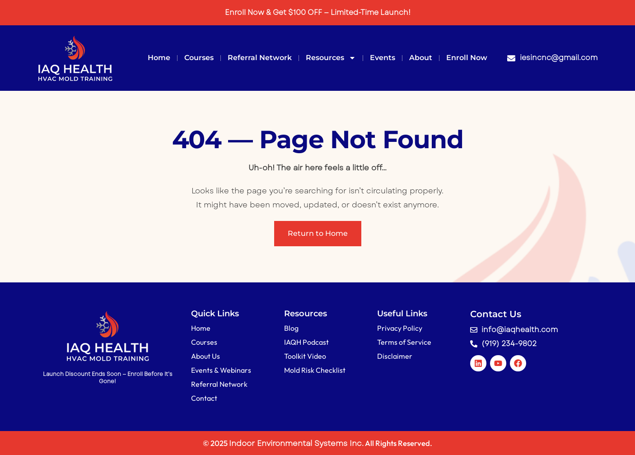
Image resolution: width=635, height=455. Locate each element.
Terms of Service (404, 342)
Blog (291, 328)
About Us (205, 356)
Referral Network (260, 57)
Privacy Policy (399, 328)
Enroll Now (466, 57)
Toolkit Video (305, 356)
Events (382, 57)
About (420, 57)
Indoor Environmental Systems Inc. (296, 443)
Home (159, 57)
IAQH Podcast (306, 342)
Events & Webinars (221, 370)
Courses (199, 57)
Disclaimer (394, 356)
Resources (331, 58)
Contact (204, 398)
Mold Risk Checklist (315, 370)
